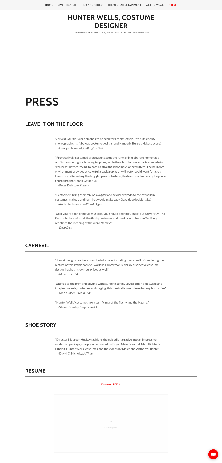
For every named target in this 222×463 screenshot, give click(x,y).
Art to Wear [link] (155, 5)
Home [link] (49, 5)
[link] (111, 27)
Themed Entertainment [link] (124, 5)
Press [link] (173, 5)
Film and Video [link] (92, 5)
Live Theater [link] (67, 5)
